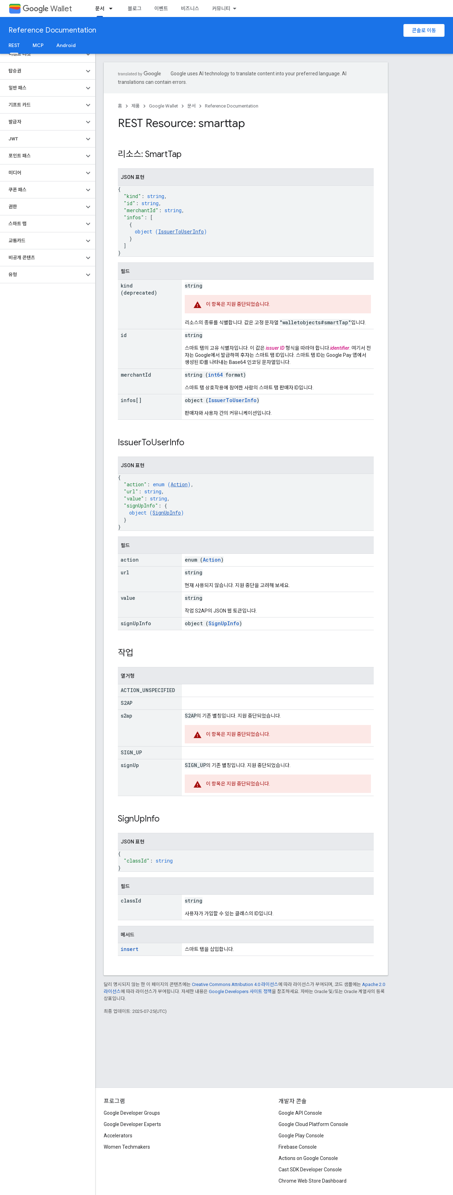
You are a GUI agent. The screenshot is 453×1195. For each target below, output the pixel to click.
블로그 (135, 8)
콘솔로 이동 (424, 30)
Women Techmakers (127, 1147)
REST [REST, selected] (14, 45)
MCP (38, 45)
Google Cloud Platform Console (313, 1124)
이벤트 (161, 8)
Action (179, 484)
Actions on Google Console (308, 1158)
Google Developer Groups (132, 1113)
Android (66, 45)
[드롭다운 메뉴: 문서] (112, 8)
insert (129, 949)
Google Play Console (301, 1135)
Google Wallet (163, 106)
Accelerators (118, 1135)
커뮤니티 (221, 8)
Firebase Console (298, 1147)
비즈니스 (190, 8)
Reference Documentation (52, 30)
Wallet (47, 8)
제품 (135, 106)
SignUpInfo (167, 512)
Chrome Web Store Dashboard (312, 1181)
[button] (42, 54)
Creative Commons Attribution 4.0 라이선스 (235, 984)
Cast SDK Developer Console (310, 1169)
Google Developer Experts (132, 1124)
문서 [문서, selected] (99, 8)
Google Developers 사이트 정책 (240, 991)
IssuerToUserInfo (181, 231)
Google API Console (300, 1113)
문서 (191, 106)
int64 (215, 374)
